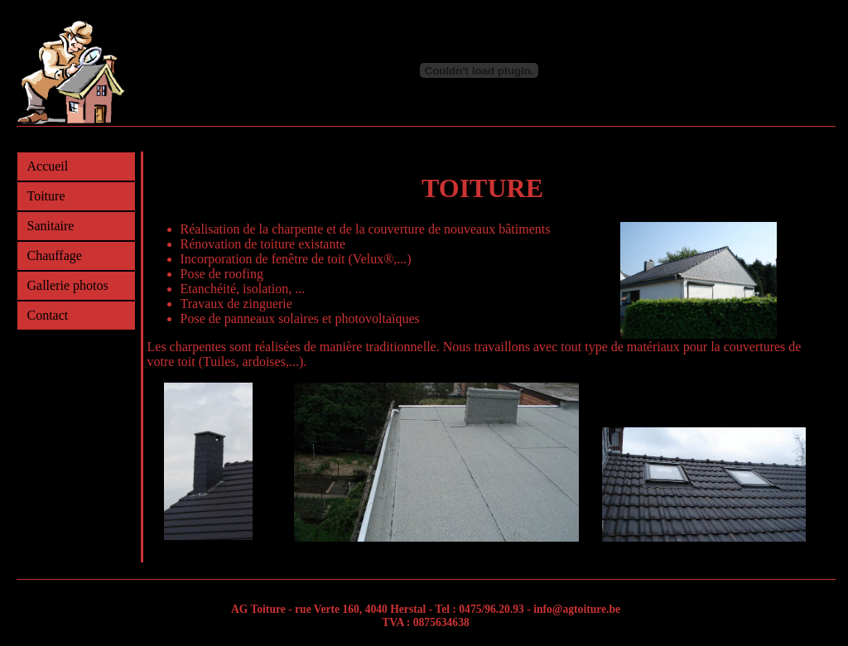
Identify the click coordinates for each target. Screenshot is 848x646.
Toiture (46, 196)
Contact (48, 315)
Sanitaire (51, 226)
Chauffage (54, 255)
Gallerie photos (67, 285)
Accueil (48, 166)
